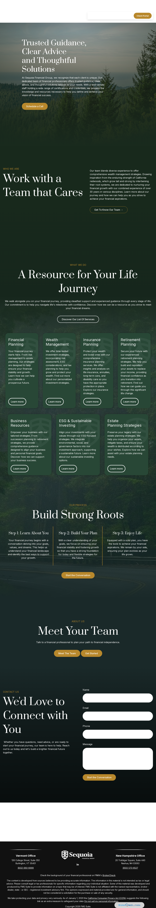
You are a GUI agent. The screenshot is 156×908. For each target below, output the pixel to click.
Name (86, 689)
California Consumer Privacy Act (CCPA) (107, 898)
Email (85, 707)
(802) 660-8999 (26, 868)
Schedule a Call (34, 106)
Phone (86, 726)
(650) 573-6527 (130, 868)
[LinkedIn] (78, 864)
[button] (91, 7)
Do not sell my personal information (101, 901)
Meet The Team (67, 653)
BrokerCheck (109, 875)
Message (87, 744)
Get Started (91, 653)
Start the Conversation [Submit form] (99, 777)
